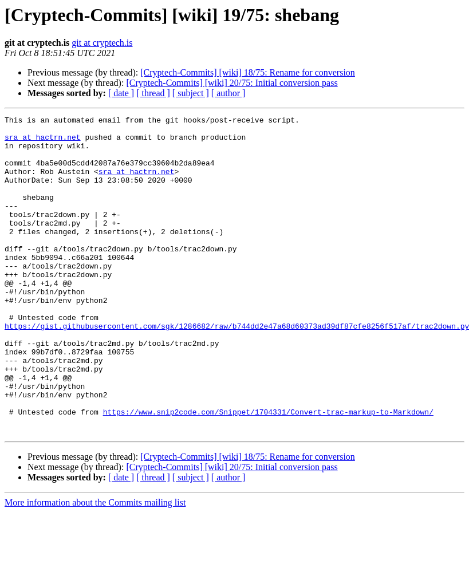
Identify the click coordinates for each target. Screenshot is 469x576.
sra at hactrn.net (43, 142)
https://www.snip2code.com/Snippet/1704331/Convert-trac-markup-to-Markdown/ (268, 472)
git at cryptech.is (102, 43)
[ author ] (228, 93)
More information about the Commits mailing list (95, 566)
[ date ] (121, 93)
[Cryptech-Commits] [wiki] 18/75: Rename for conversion (247, 72)
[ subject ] (190, 93)
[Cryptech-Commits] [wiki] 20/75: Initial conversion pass (231, 83)
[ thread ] (153, 93)
